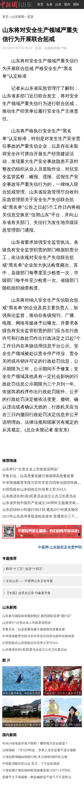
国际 (76, 4)
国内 (67, 4)
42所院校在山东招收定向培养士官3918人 (34, 489)
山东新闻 (18, 16)
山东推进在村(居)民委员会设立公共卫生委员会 (39, 496)
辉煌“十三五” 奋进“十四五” (24, 569)
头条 (49, 4)
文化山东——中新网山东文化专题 (29, 581)
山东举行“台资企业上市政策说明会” (30, 469)
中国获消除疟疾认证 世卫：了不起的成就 (31, 763)
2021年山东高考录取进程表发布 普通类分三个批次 (42, 516)
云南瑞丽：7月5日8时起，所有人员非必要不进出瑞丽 (39, 750)
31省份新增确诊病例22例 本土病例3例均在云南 (34, 757)
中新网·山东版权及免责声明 (60, 547)
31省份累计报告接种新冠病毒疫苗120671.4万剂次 (36, 770)
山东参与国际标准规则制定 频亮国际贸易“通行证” (37, 616)
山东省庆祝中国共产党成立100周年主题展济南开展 (42, 503)
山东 (58, 4)
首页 (40, 4)
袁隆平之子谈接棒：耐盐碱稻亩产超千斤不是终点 (36, 777)
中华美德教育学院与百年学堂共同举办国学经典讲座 (38, 636)
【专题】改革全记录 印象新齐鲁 (28, 593)
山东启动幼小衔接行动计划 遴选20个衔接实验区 (40, 509)
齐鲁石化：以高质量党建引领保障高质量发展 (38, 476)
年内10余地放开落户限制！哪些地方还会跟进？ (35, 743)
